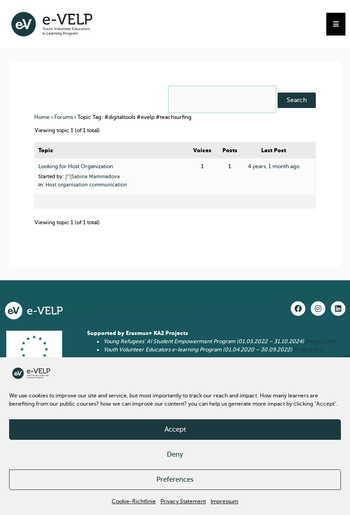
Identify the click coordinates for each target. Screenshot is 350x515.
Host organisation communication (86, 185)
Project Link (320, 341)
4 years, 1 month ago (273, 166)
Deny (175, 454)
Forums (63, 117)
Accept (175, 429)
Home (42, 117)
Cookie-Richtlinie (134, 501)
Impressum (224, 501)
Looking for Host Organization (75, 166)
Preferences (175, 479)
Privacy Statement (183, 501)
